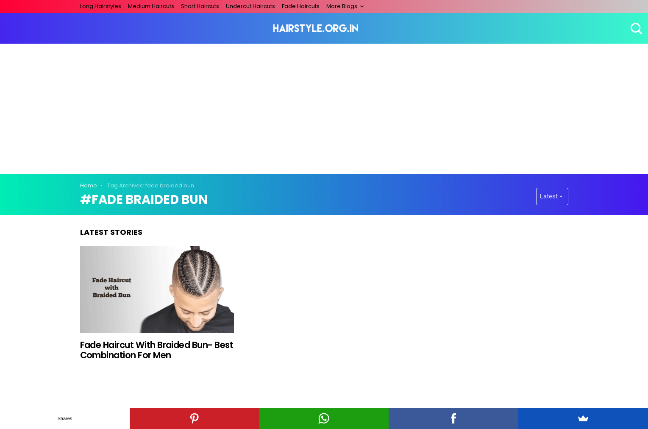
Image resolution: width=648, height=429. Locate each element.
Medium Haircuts (151, 6)
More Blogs (341, 6)
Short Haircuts (200, 6)
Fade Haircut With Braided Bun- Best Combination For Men (157, 350)
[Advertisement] (324, 107)
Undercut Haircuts (250, 6)
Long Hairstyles (100, 6)
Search (635, 28)
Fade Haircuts (301, 6)
